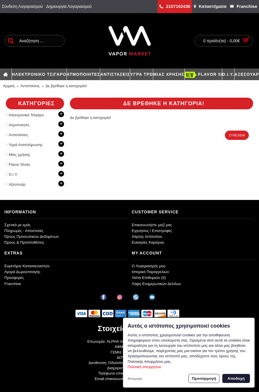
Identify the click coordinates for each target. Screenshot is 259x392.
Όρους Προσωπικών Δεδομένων (31, 236)
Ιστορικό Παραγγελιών (150, 272)
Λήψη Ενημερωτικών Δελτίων (156, 284)
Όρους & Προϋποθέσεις (24, 242)
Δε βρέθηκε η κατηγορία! (66, 86)
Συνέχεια (237, 135)
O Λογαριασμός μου (148, 266)
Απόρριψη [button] (135, 378)
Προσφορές (14, 277)
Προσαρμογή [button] (204, 378)
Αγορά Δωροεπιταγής (22, 272)
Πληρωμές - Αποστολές (23, 230)
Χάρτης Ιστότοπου (147, 236)
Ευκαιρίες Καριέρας (148, 242)
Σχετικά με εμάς (17, 225)
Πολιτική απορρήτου (144, 367)
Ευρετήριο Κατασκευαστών (27, 266)
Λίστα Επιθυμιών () (149, 277)
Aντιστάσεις (30, 86)
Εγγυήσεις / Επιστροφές (152, 230)
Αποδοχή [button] (236, 378)
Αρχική (9, 86)
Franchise (12, 284)
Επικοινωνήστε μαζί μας (152, 225)
